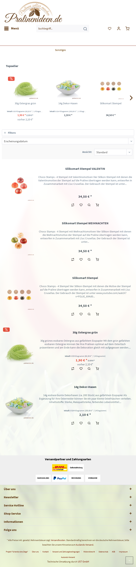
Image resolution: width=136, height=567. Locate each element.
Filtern (10, 132)
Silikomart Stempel (111, 103)
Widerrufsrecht (89, 551)
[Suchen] (85, 28)
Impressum (123, 551)
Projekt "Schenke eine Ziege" (17, 551)
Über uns (35, 551)
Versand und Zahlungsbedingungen (66, 551)
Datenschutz (103, 551)
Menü (11, 27)
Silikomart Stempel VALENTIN (85, 169)
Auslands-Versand (84, 544)
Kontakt (45, 551)
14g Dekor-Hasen (68, 103)
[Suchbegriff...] (62, 28)
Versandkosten (58, 540)
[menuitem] (11, 28)
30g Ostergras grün (25, 103)
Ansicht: (87, 152)
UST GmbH (83, 561)
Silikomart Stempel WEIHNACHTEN (85, 223)
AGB (113, 551)
